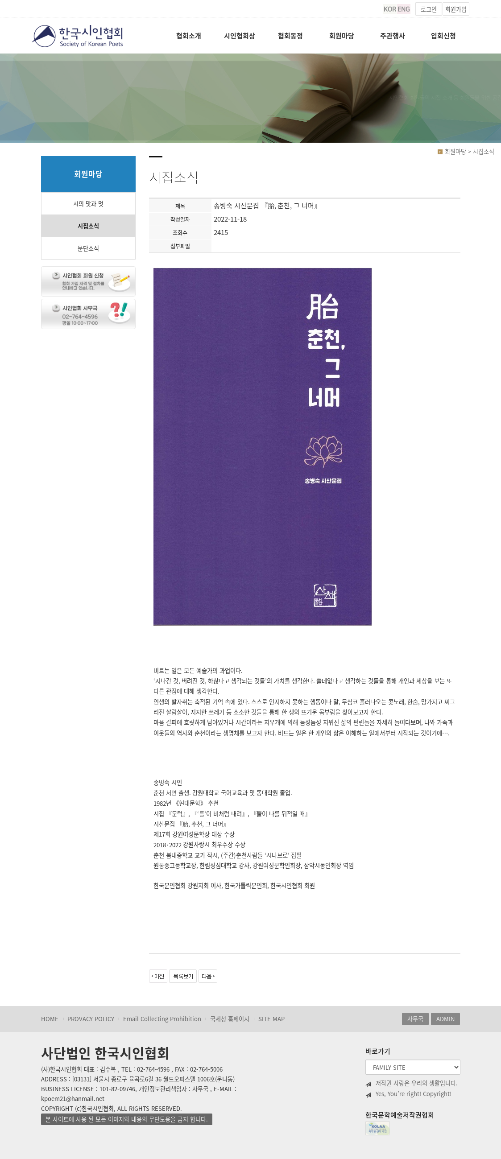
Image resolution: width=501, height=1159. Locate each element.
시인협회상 (239, 36)
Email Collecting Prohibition (162, 1019)
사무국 (415, 1019)
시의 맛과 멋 (88, 203)
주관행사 (392, 36)
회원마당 (341, 36)
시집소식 (88, 226)
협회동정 (290, 36)
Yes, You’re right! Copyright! (408, 1094)
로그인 (429, 9)
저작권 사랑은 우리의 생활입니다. (411, 1083)
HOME (49, 1019)
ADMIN (445, 1019)
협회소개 (188, 36)
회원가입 (456, 9)
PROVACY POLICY (90, 1019)
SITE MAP (271, 1019)
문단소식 (88, 248)
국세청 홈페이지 (229, 1019)
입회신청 (443, 36)
